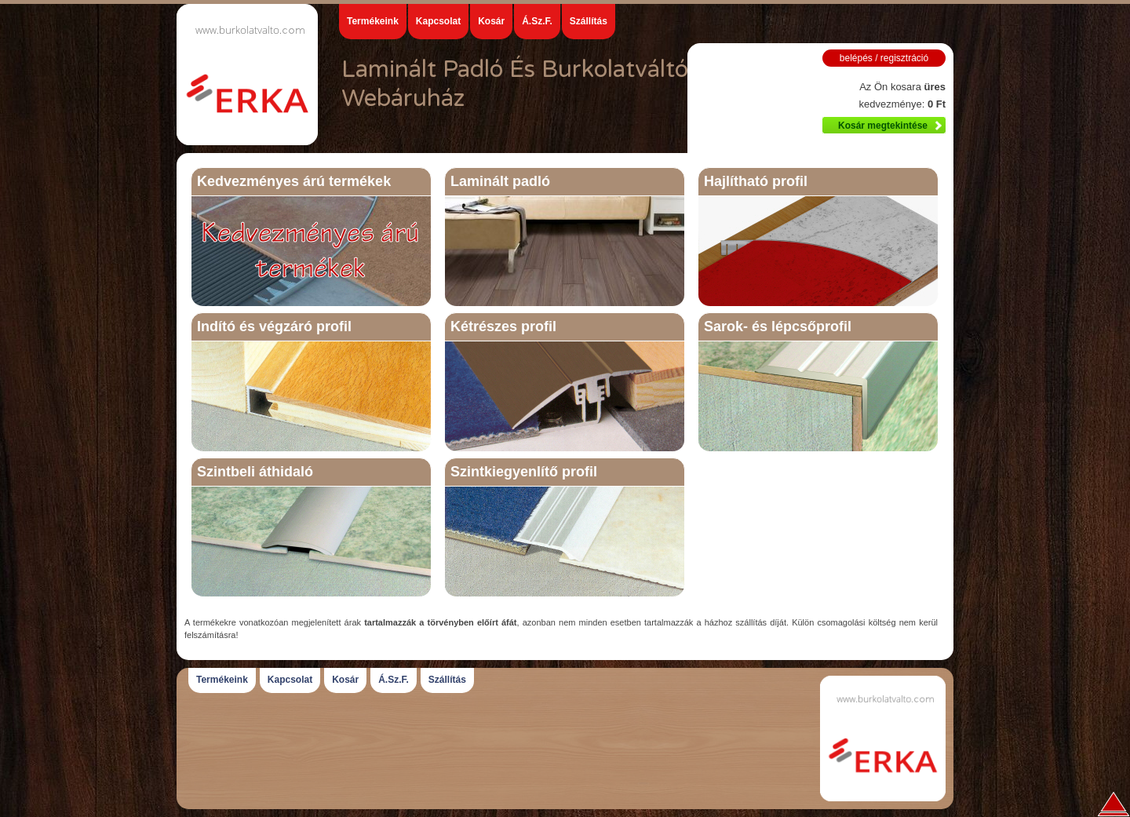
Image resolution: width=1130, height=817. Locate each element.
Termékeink (373, 21)
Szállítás (588, 21)
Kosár (491, 21)
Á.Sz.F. (537, 21)
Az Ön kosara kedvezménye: (902, 95)
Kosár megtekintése (883, 125)
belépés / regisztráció (884, 58)
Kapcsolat (438, 21)
